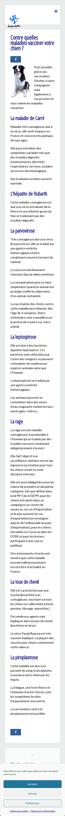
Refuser (32, 793)
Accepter (32, 784)
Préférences (32, 803)
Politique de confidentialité (42, 811)
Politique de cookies (19, 811)
